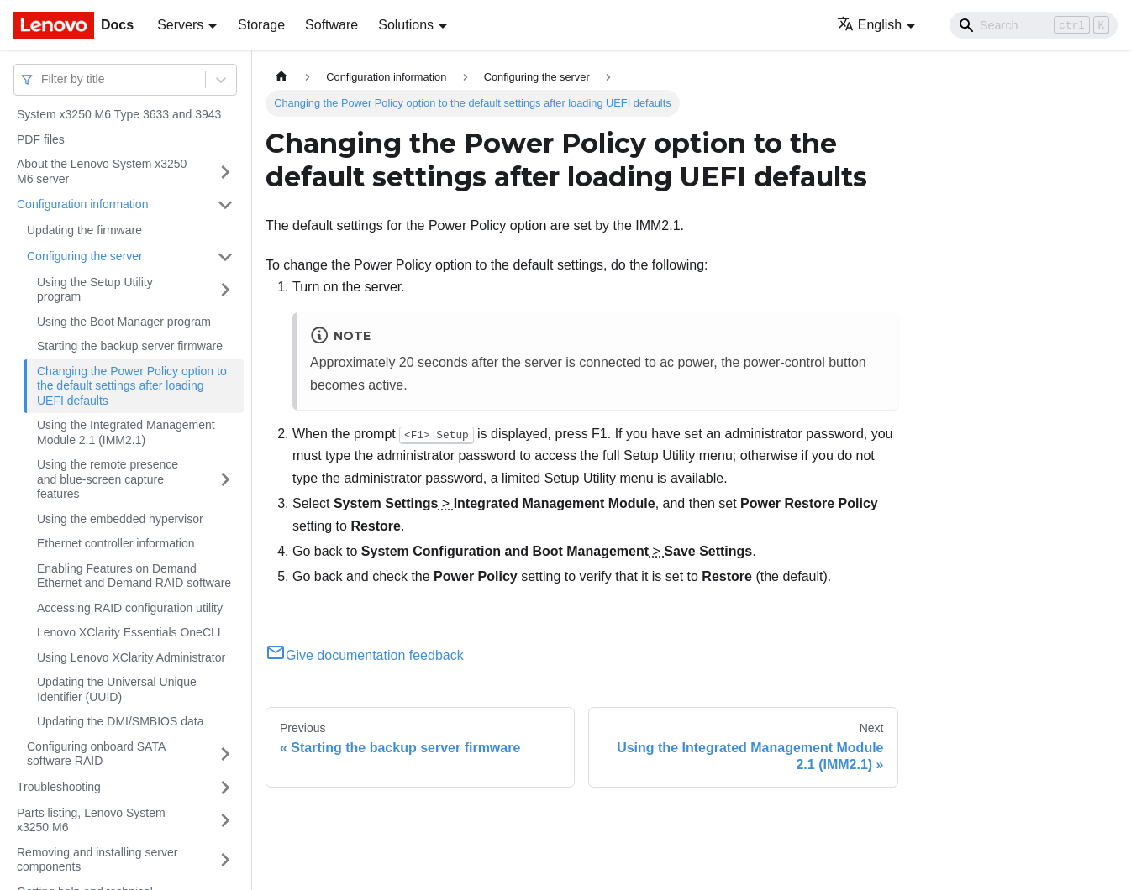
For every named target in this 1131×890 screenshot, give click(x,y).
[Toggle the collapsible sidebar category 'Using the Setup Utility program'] (225, 290)
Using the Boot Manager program (124, 321)
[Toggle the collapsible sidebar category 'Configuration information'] (225, 204)
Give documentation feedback (365, 655)
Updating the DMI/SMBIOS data (120, 721)
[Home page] (281, 77)
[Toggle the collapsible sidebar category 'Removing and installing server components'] (225, 860)
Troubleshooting (59, 786)
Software (331, 25)
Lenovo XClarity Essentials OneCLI (129, 632)
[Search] (1034, 25)
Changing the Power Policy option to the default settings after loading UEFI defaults (132, 385)
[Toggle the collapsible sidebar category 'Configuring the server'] (225, 256)
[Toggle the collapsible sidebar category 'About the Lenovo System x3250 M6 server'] (225, 171)
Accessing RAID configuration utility (130, 608)
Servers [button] (180, 25)
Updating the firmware (84, 230)
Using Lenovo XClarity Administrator (131, 657)
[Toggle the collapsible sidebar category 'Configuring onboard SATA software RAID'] (225, 754)
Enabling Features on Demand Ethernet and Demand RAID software (134, 576)
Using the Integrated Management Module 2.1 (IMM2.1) (126, 432)
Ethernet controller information (116, 543)
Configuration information (82, 204)
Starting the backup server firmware (130, 346)
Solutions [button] (406, 25)
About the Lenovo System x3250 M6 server (102, 171)
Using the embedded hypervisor (120, 519)
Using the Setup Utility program (95, 289)
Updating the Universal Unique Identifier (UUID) (117, 689)
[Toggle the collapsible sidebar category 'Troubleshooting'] (225, 787)
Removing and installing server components (97, 860)
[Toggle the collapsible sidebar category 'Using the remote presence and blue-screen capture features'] (225, 480)
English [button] (869, 25)
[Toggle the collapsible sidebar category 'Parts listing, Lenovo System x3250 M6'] (225, 820)
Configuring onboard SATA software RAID (96, 754)
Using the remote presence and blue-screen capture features (107, 479)
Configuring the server (85, 256)
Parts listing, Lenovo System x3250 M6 (91, 820)
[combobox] (43, 79)
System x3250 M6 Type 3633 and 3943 (119, 114)
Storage (261, 25)
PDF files (41, 139)
